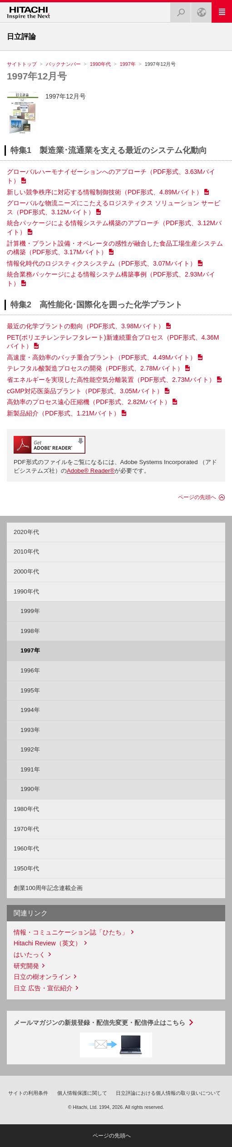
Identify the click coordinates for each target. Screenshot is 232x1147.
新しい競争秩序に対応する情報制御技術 (104, 192)
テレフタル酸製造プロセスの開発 (95, 368)
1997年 (128, 64)
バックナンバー (63, 64)
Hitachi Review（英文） (47, 943)
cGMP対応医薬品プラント (85, 391)
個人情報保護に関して (82, 1093)
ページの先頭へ (197, 497)
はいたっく (29, 954)
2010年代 (26, 551)
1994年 (30, 710)
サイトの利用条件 (28, 1093)
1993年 (30, 730)
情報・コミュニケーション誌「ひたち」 (71, 932)
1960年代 (26, 848)
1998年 (30, 631)
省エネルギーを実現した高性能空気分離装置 (111, 379)
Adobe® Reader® (90, 470)
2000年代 (26, 571)
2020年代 (26, 532)
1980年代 (26, 809)
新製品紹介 (63, 413)
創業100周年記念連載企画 (48, 888)
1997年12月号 (37, 76)
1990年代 (100, 64)
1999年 (30, 611)
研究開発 (26, 965)
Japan (199, 9)
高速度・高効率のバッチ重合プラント (101, 357)
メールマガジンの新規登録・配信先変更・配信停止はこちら (99, 1022)
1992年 (30, 749)
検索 (178, 9)
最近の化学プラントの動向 (85, 326)
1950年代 (26, 868)
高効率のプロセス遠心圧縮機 (89, 401)
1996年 (30, 670)
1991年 (30, 769)
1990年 (30, 789)
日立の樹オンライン (42, 976)
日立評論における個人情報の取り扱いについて (168, 1093)
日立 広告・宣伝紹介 (43, 988)
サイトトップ (22, 64)
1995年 (30, 690)
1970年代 (26, 829)
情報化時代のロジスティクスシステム (101, 263)
